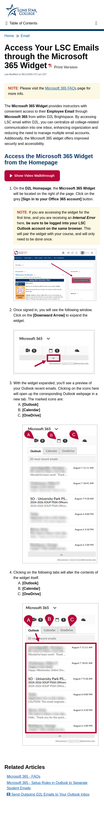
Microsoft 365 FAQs (60, 88)
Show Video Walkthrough (32, 175)
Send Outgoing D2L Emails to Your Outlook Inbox (48, 794)
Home (9, 36)
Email (25, 36)
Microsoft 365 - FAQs (23, 776)
